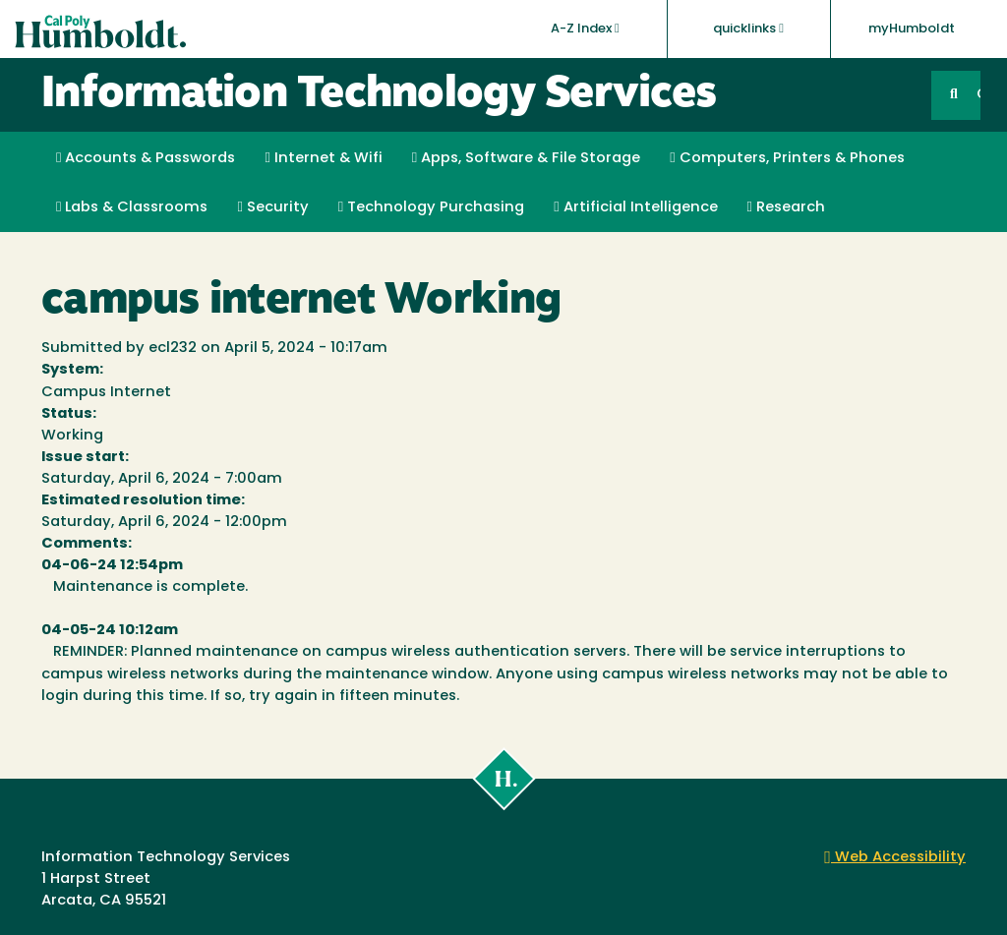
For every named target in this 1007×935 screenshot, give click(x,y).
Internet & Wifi (323, 158)
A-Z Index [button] (585, 28)
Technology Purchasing (431, 207)
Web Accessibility (895, 857)
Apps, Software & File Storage (526, 158)
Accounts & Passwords (145, 158)
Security (272, 207)
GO (978, 95)
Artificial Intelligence (635, 207)
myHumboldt (911, 29)
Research (786, 207)
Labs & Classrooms (131, 207)
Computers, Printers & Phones (787, 158)
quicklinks (748, 28)
